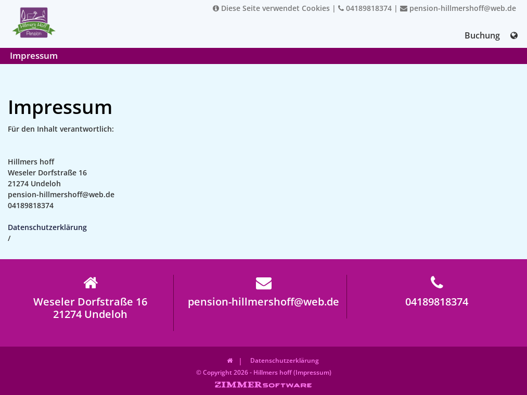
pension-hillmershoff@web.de (458, 8)
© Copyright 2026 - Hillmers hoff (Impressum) (263, 372)
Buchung (482, 35)
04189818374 (365, 8)
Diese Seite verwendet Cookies (271, 8)
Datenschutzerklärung (47, 227)
